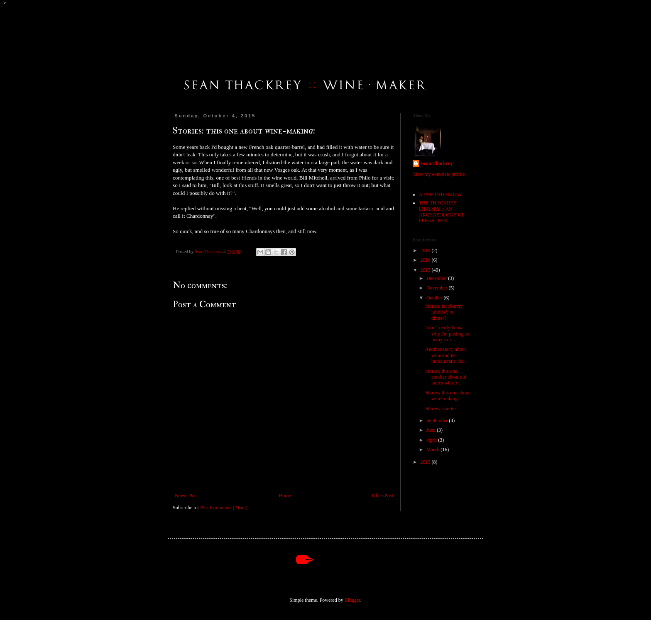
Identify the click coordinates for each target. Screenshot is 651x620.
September (437, 420)
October (435, 298)
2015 (426, 270)
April (432, 440)
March (433, 449)
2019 (426, 250)
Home (285, 495)
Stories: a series (440, 408)
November (437, 288)
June (431, 430)
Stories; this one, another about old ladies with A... (445, 377)
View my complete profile (439, 174)
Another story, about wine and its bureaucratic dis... (446, 355)
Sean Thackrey (437, 163)
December (437, 278)
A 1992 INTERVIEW (440, 194)
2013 (426, 462)
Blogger (352, 600)
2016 (426, 260)
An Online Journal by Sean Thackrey (198, 34)
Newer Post (186, 495)
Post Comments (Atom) (223, 508)
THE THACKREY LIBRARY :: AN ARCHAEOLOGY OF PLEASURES (441, 212)
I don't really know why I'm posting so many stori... (447, 334)
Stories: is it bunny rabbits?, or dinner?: (444, 312)
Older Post (382, 495)
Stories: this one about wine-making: (447, 395)
